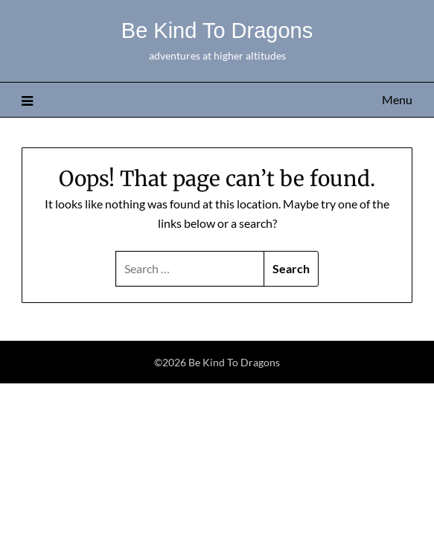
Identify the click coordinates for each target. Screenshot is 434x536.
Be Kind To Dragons (217, 30)
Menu (397, 99)
